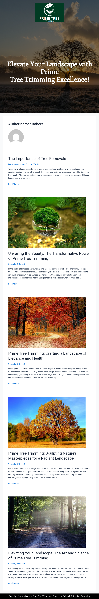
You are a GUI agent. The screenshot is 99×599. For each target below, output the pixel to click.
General (29, 164)
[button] (49, 27)
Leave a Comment (16, 164)
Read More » (13, 184)
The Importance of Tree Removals (37, 158)
